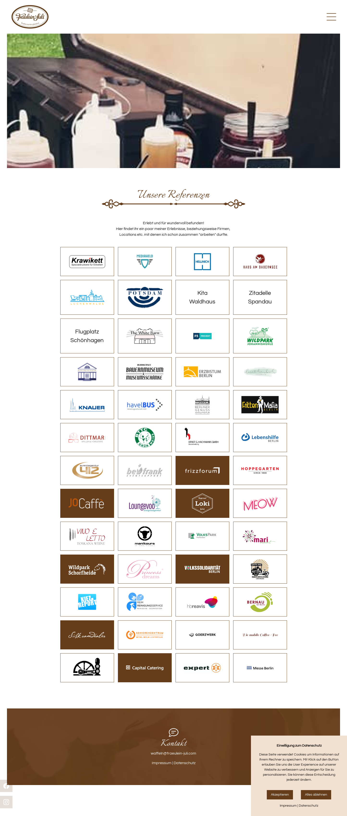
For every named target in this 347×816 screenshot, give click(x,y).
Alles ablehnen (316, 794)
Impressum (161, 763)
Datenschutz (184, 763)
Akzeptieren (280, 794)
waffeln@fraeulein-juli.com (173, 753)
